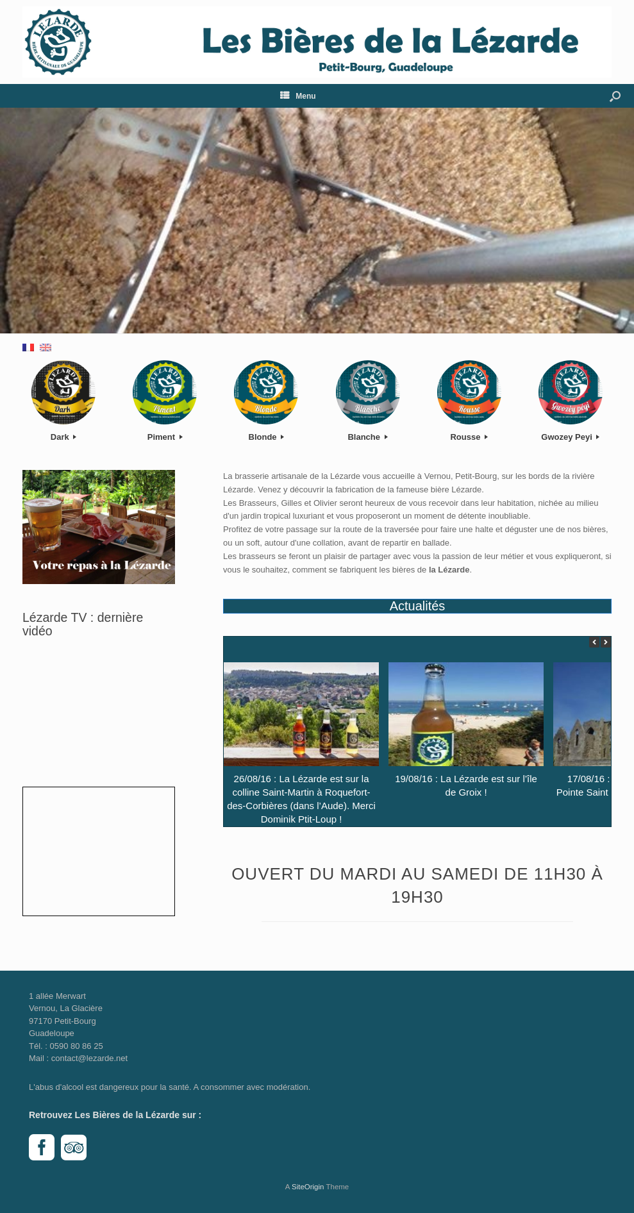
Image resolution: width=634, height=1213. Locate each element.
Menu (297, 96)
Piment (165, 437)
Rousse (469, 437)
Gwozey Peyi (570, 437)
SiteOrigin (308, 1187)
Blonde (267, 437)
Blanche (367, 437)
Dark (64, 437)
